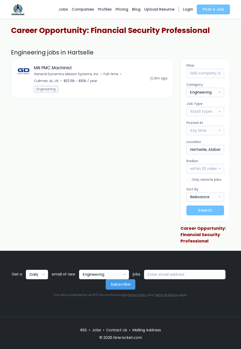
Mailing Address (146, 330)
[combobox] (205, 92)
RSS (83, 330)
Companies (83, 9)
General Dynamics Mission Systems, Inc (66, 74)
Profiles (105, 9)
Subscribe (121, 284)
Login (188, 9)
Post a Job (213, 9)
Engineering (46, 89)
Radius (192, 161)
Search (205, 210)
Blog (136, 9)
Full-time (111, 74)
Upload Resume (159, 9)
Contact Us (116, 330)
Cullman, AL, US (46, 80)
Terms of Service (166, 295)
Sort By (192, 189)
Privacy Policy (137, 295)
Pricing (122, 9)
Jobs (63, 9)
